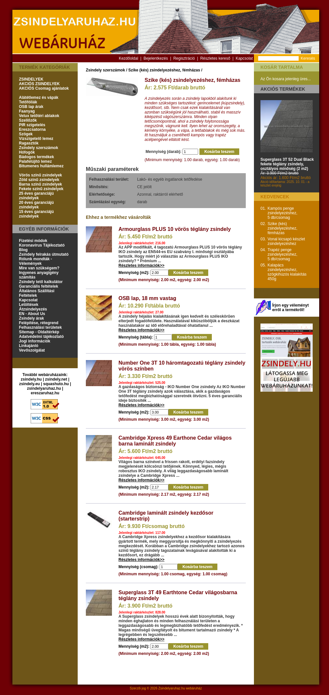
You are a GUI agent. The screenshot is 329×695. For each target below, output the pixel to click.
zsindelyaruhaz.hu (44, 388)
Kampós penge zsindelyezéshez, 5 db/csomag (282, 213)
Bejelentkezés (156, 58)
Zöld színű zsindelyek (39, 179)
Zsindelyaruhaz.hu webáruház (180, 688)
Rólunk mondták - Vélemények (35, 261)
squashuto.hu (56, 384)
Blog (23, 250)
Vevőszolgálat (32, 350)
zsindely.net (56, 379)
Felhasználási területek (40, 327)
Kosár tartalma (281, 67)
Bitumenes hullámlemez (41, 166)
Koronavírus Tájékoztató (42, 245)
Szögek (26, 134)
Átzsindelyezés (33, 309)
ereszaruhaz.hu (45, 393)
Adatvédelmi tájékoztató (41, 336)
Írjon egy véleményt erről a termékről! (290, 307)
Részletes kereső (215, 58)
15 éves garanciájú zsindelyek (36, 214)
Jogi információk (34, 341)
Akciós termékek (282, 89)
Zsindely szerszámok (38, 147)
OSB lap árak (31, 106)
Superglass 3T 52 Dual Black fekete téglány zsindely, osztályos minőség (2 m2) (287, 164)
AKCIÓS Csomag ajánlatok (44, 88)
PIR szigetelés (32, 125)
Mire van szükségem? (39, 268)
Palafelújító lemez (35, 161)
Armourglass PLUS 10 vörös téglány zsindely (174, 229)
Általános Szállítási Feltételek (37, 293)
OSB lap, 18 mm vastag (147, 298)
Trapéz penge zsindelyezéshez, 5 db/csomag (282, 254)
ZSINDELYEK (31, 79)
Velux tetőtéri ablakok (39, 115)
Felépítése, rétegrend (38, 323)
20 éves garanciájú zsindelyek (36, 204)
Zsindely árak (31, 318)
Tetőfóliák (28, 102)
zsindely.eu (29, 384)
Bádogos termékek (36, 157)
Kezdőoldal (128, 58)
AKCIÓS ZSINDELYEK (39, 84)
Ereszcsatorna (32, 129)
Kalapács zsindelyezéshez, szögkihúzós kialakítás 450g (287, 272)
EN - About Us (32, 313)
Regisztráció (184, 58)
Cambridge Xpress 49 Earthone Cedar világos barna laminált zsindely (175, 440)
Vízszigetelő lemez (36, 138)
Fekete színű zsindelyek (41, 189)
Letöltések (28, 304)
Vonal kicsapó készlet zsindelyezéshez (286, 241)
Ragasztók (29, 143)
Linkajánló (28, 345)
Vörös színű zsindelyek (40, 175)
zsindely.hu (31, 379)
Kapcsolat (244, 58)
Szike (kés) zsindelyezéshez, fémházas (164, 70)
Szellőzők (28, 120)
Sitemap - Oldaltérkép (39, 332)
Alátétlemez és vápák (38, 97)
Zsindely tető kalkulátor (41, 282)
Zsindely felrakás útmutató (44, 254)
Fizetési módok (33, 240)
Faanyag (27, 111)
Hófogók (27, 152)
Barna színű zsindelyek (40, 184)
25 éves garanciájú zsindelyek (36, 195)
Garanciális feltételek (38, 286)
